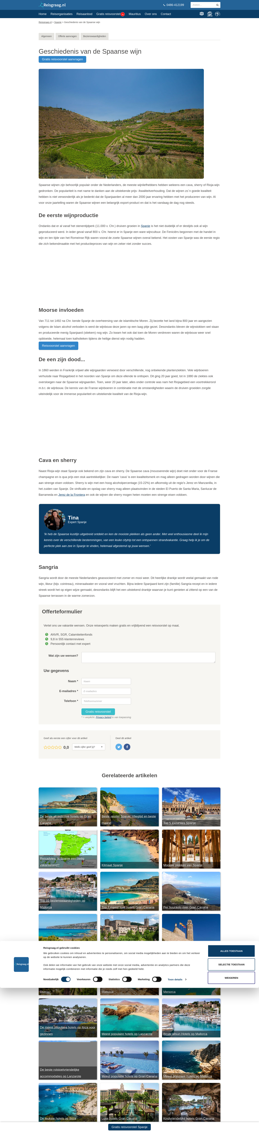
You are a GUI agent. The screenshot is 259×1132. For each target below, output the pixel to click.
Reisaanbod (84, 14)
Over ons (151, 14)
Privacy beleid (103, 717)
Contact (166, 14)
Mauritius (135, 14)
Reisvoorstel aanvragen (58, 345)
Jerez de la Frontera (71, 494)
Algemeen (46, 36)
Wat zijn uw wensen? (63, 655)
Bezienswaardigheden (94, 36)
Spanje (145, 226)
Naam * (73, 681)
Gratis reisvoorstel (110, 14)
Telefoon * (71, 701)
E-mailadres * (68, 691)
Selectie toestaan (231, 1108)
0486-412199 (173, 5)
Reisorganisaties (62, 14)
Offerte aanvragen (67, 36)
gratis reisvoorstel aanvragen (62, 59)
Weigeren (231, 1121)
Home (43, 14)
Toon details (175, 1123)
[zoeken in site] (217, 5)
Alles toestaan (231, 1095)
